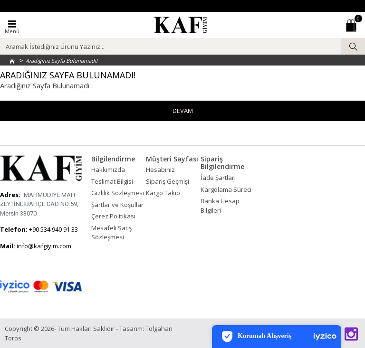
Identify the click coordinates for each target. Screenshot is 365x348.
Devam (183, 110)
